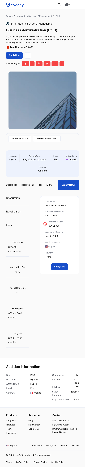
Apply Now (14, 55)
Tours (9, 429)
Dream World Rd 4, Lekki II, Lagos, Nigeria (64, 430)
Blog (30, 421)
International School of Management (32, 24)
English (12, 445)
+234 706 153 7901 (61, 421)
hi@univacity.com (60, 425)
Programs (11, 421)
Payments (11, 433)
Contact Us (33, 429)
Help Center (34, 425)
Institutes (10, 425)
